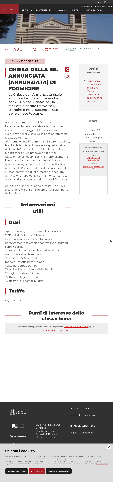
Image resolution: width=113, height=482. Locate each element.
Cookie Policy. (102, 464)
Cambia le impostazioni (58, 471)
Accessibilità (42, 434)
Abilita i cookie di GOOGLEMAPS (93, 159)
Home (8, 49)
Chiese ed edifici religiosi (51, 49)
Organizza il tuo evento (81, 433)
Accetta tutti (36, 471)
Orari (52, 431)
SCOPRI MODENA (17, 49)
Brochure (52, 434)
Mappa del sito (42, 438)
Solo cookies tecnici (16, 471)
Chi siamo (41, 425)
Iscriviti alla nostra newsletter (84, 415)
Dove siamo (54, 425)
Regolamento (43, 431)
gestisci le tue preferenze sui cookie (93, 167)
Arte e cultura (33, 49)
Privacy (51, 437)
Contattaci (41, 428)
